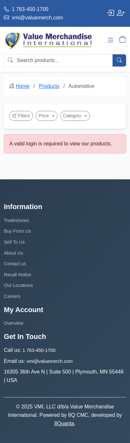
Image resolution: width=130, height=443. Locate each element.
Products (49, 86)
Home (22, 86)
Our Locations (18, 285)
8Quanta (64, 423)
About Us (13, 253)
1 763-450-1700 (26, 9)
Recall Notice (17, 274)
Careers (12, 296)
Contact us (15, 263)
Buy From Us (17, 231)
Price (44, 115)
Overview (13, 323)
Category (73, 115)
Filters (21, 115)
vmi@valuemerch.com (33, 17)
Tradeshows (16, 220)
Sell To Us (14, 242)
